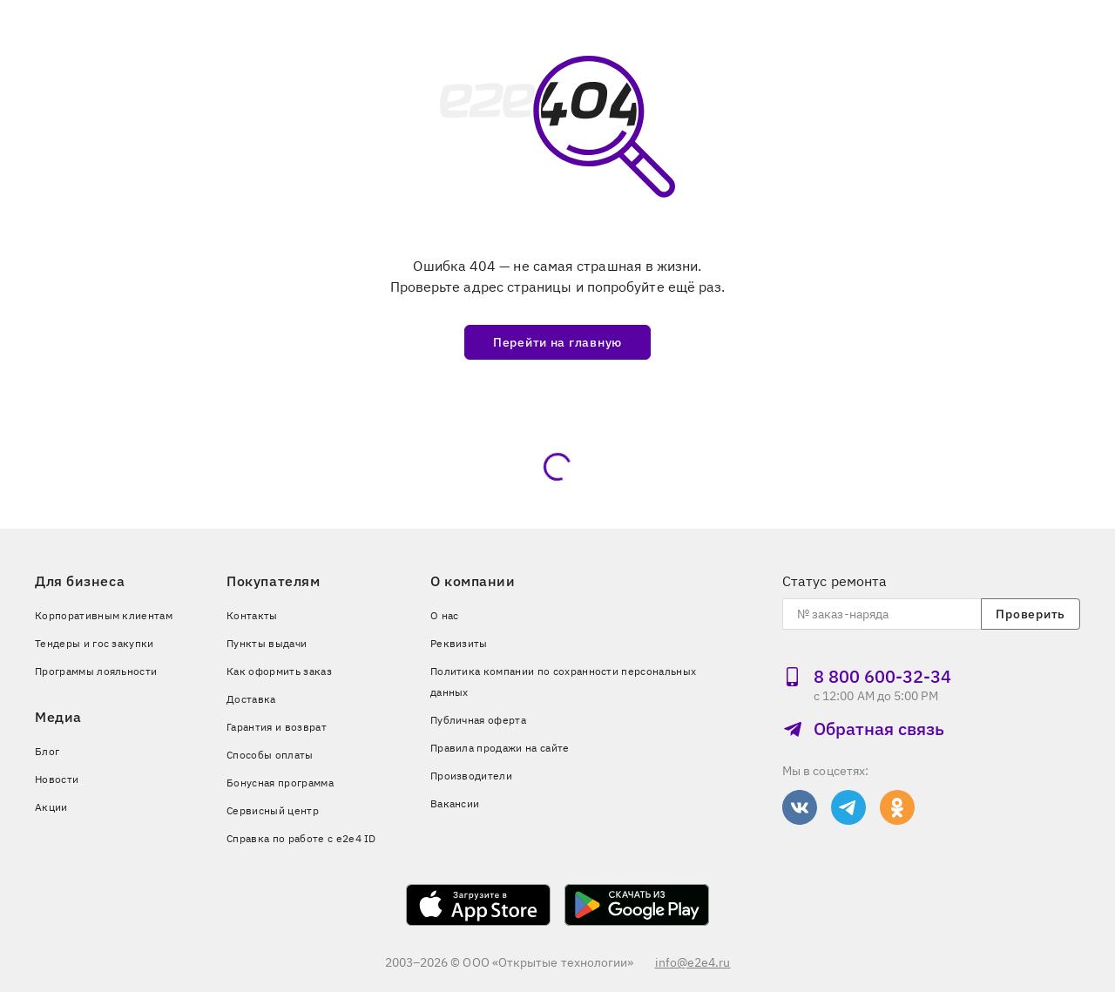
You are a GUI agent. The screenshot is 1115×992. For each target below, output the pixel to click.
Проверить (1030, 614)
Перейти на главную (557, 342)
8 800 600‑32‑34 (866, 676)
